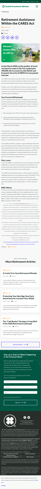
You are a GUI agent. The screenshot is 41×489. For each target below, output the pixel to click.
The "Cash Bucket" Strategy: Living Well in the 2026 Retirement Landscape (20, 322)
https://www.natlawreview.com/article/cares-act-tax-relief (20, 244)
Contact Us (33, 1)
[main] (20, 214)
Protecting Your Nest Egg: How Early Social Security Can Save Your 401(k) (18, 297)
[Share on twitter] (12, 37)
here (26, 472)
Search (23, 1)
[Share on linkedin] (7, 37)
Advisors (27, 1)
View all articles (17, 344)
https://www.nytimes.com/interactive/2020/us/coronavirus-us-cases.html (20, 242)
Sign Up (17, 402)
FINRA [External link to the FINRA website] (24, 440)
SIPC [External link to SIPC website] (29, 440)
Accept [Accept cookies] (3, 485)
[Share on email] (17, 37)
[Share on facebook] (3, 37)
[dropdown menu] (37, 6)
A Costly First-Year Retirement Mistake (20, 273)
